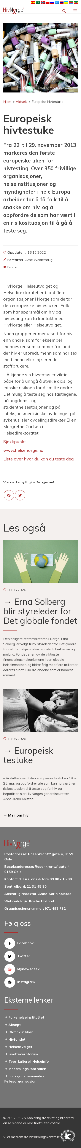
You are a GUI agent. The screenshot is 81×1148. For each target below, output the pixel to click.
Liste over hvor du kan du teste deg (38, 459)
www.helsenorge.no (23, 450)
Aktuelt (21, 101)
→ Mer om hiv (16, 815)
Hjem (7, 101)
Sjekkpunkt (14, 441)
